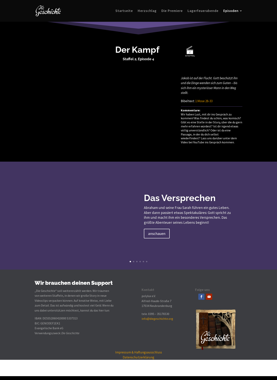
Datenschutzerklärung (138, 357)
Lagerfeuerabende (203, 11)
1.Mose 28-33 (204, 101)
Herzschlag (147, 11)
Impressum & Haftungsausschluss (138, 352)
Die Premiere (172, 11)
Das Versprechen (180, 198)
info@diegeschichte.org (157, 319)
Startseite (124, 11)
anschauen (156, 233)
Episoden (231, 11)
